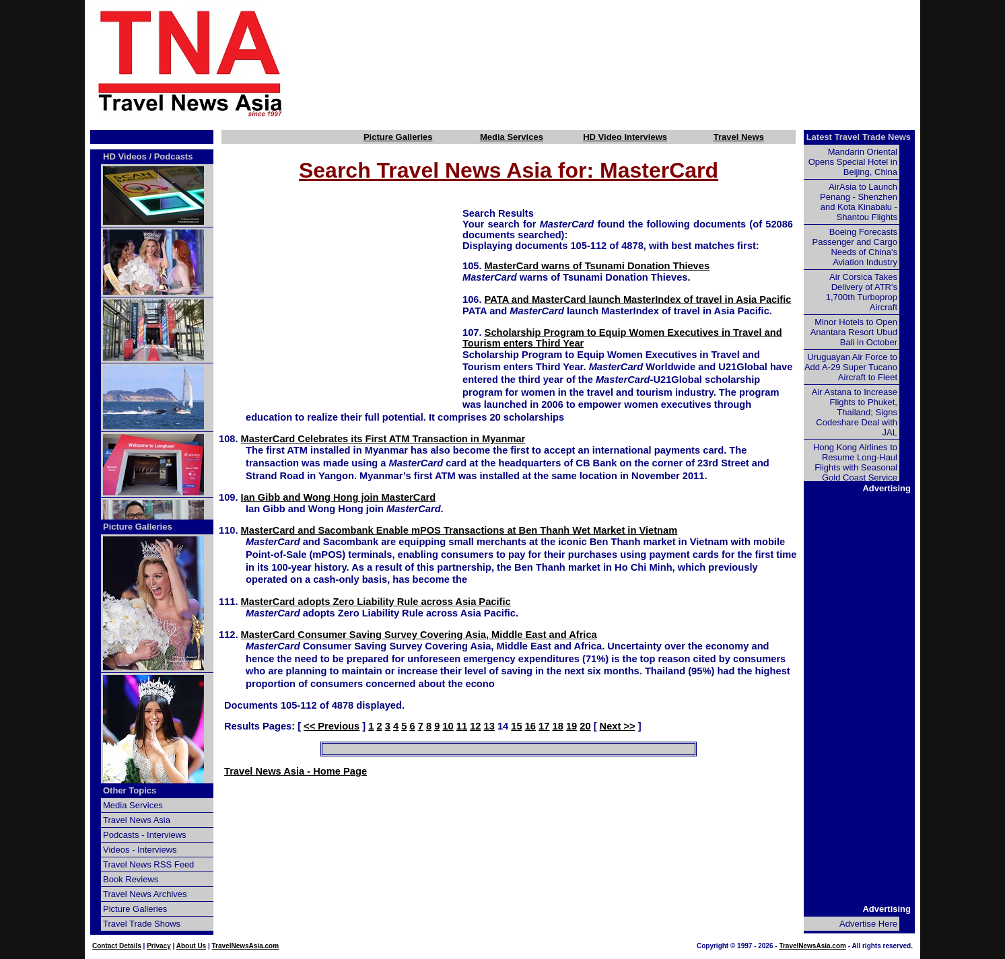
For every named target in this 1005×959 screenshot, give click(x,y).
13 (489, 726)
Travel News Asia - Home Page (295, 771)
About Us (191, 946)
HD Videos (125, 156)
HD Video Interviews (625, 137)
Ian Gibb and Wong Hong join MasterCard (338, 497)
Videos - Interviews (140, 850)
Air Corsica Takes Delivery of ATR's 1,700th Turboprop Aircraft (861, 292)
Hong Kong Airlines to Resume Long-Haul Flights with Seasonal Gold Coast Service (855, 462)
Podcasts (173, 156)
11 (461, 726)
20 (585, 726)
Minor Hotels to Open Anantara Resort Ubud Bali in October (853, 332)
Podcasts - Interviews (144, 835)
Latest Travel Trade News (858, 137)
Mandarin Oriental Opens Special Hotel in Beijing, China (852, 162)
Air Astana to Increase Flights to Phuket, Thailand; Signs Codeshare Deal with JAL (854, 412)
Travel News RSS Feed (148, 864)
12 (475, 726)
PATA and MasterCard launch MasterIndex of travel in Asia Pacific (638, 299)
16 (530, 726)
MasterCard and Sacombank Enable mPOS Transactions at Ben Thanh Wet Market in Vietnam (459, 530)
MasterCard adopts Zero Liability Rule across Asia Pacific (376, 601)
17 (544, 726)
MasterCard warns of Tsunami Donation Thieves (597, 265)
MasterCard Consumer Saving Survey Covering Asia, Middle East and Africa (419, 634)
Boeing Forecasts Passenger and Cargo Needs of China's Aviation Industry (854, 247)
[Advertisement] (625, 62)
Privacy (159, 946)
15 (516, 726)
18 (557, 726)
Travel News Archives (145, 894)
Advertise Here (868, 924)
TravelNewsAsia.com (245, 946)
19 (571, 726)
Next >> (617, 726)
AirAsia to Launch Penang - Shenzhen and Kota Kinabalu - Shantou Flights (858, 202)
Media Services (511, 137)
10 (447, 726)
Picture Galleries (398, 137)
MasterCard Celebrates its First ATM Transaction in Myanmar (383, 438)
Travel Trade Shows (141, 924)
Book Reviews (130, 879)
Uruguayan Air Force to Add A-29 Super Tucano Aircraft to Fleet (850, 367)
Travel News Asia (136, 820)
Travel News (739, 137)
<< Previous (331, 726)
